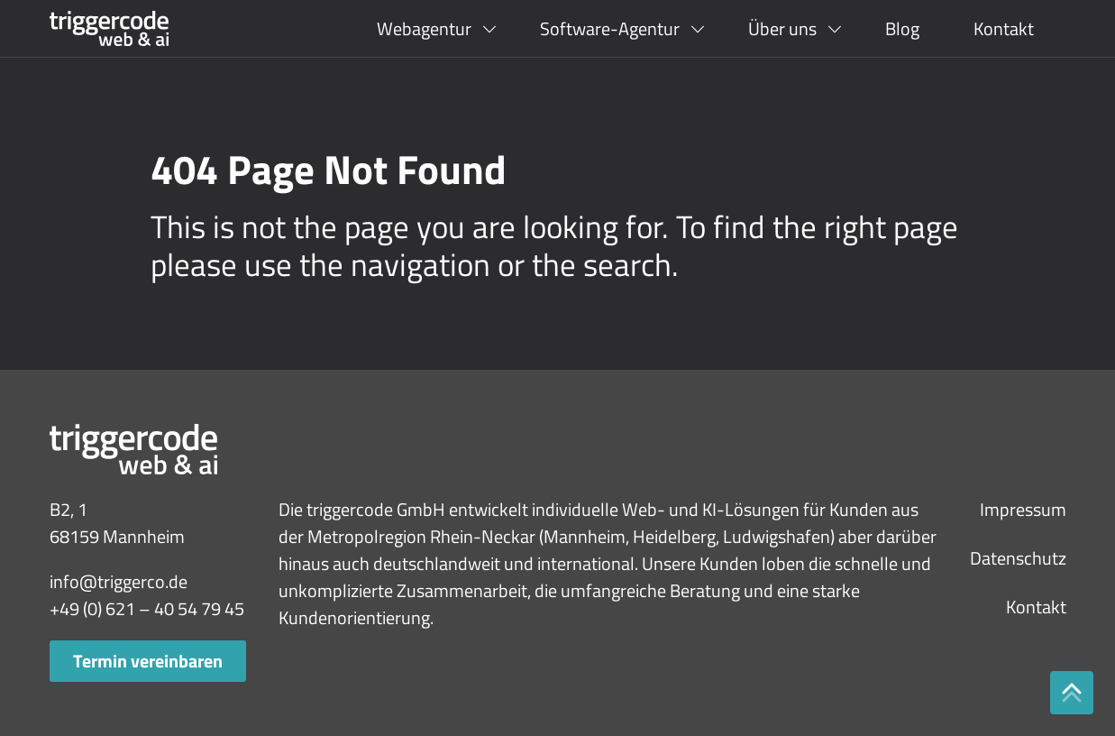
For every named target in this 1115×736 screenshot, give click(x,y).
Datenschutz (1018, 558)
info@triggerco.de (118, 581)
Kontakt (1003, 28)
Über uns (782, 28)
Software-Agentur (610, 28)
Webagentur (424, 28)
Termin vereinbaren (148, 661)
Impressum (1023, 509)
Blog (902, 28)
